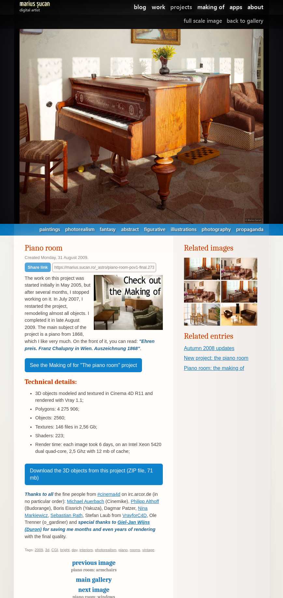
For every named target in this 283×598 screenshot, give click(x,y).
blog (140, 7)
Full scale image (203, 20)
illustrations (183, 229)
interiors (86, 550)
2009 (39, 550)
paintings (49, 229)
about (255, 7)
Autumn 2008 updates (209, 348)
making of (210, 7)
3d (47, 550)
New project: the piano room (216, 358)
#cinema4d (108, 494)
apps (236, 7)
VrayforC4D (134, 515)
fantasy (108, 229)
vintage (148, 550)
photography (216, 229)
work (158, 7)
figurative (154, 229)
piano (123, 550)
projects (181, 7)
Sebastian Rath (66, 515)
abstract (130, 229)
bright (65, 550)
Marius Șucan (35, 5)
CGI (54, 550)
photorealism (79, 229)
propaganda (249, 229)
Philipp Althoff (145, 501)
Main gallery (94, 579)
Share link (38, 267)
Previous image (94, 567)
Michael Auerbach (85, 501)
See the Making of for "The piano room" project (83, 365)
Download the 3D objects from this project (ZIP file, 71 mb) (91, 474)
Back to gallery (245, 20)
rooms (135, 550)
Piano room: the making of (214, 368)
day (75, 550)
